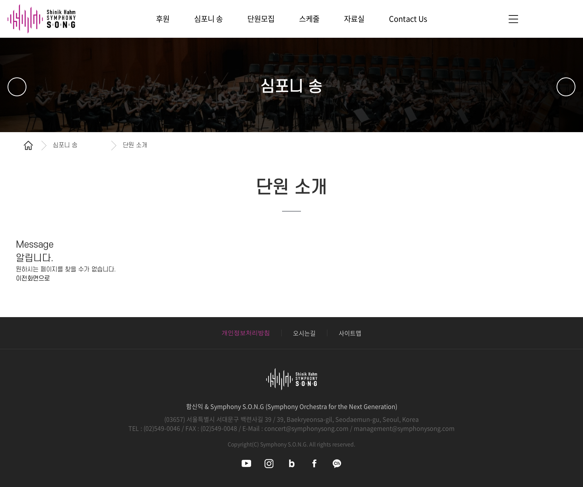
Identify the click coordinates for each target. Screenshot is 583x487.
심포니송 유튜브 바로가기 (246, 463)
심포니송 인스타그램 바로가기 (269, 463)
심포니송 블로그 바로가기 (291, 463)
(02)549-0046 (161, 428)
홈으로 (28, 145)
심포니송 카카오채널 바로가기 (337, 463)
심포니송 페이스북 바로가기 (314, 463)
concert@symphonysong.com (306, 428)
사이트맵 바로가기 (513, 19)
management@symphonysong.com (404, 428)
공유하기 (562, 145)
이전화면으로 (33, 278)
